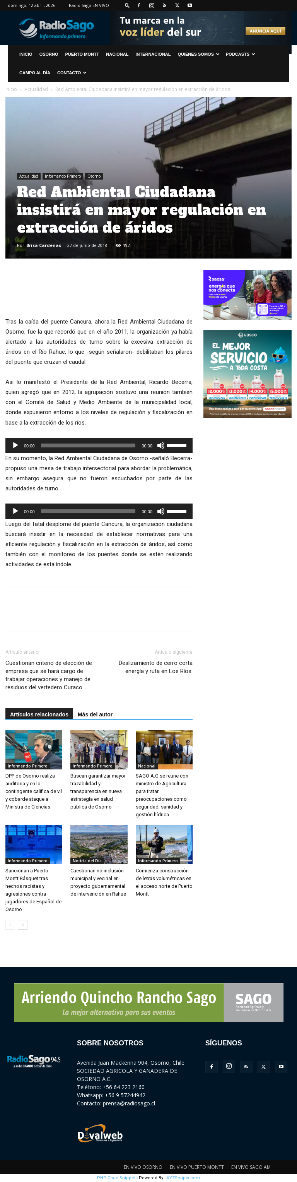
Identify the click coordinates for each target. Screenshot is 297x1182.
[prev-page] (10, 925)
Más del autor (95, 714)
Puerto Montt (82, 54)
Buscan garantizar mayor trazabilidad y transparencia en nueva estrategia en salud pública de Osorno (98, 791)
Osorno (48, 54)
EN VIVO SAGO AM (251, 1167)
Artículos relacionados (39, 714)
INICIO (25, 54)
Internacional (153, 54)
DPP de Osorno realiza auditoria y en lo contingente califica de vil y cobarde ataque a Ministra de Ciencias (33, 791)
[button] (127, 5)
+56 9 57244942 (125, 1095)
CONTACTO (72, 72)
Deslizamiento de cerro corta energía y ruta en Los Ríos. (156, 667)
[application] (99, 445)
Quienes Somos (199, 54)
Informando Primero (63, 176)
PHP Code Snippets (117, 1177)
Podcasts (240, 54)
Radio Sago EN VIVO (89, 5)
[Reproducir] (15, 445)
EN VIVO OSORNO (143, 1167)
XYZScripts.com (183, 1177)
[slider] (88, 445)
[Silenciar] (161, 445)
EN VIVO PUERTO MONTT (197, 1167)
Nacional (117, 54)
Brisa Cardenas (43, 245)
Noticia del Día (87, 860)
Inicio (11, 89)
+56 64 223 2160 (123, 1087)
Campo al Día (34, 72)
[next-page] (22, 925)
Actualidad (36, 89)
